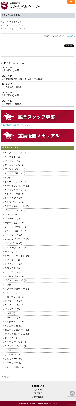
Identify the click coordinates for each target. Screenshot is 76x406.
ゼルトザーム (11, 243)
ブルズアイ (10, 309)
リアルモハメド (12, 354)
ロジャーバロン (12, 367)
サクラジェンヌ (12, 223)
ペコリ (7, 313)
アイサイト (10, 157)
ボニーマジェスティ (14, 330)
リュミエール (11, 358)
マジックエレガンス (14, 334)
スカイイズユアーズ (14, 239)
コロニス (9, 214)
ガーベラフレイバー (14, 185)
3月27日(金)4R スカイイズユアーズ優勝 (22, 78)
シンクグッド (11, 235)
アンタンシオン (12, 165)
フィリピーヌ (11, 301)
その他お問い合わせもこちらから (16, 125)
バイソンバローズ (13, 280)
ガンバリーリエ (12, 194)
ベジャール (10, 317)
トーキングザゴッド (14, 255)
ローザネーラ (11, 363)
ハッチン (9, 284)
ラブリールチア (12, 350)
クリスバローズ (12, 202)
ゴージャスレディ (13, 210)
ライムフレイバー (13, 346)
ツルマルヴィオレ (13, 247)
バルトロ (9, 292)
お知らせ (71, 36)
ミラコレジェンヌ (13, 342)
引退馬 (5, 377)
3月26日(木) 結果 (10, 95)
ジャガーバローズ (13, 231)
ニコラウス (10, 268)
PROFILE (38, 393)
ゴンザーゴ (10, 218)
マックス (9, 338)
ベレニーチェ (11, 325)
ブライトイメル (12, 305)
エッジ (7, 177)
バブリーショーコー (14, 288)
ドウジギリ (10, 260)
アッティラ (10, 161)
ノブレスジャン (12, 276)
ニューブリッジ (12, 272)
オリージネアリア (13, 181)
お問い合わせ (38, 397)
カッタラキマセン (13, 190)
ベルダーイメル (12, 321)
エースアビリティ (13, 173)
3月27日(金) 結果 (10, 70)
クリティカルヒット (14, 206)
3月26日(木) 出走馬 (12, 103)
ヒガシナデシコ (12, 297)
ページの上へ (72, 393)
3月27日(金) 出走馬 (12, 87)
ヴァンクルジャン (13, 169)
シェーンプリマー (13, 227)
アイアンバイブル (13, 152)
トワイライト (11, 264)
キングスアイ (11, 198)
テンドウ (9, 251)
